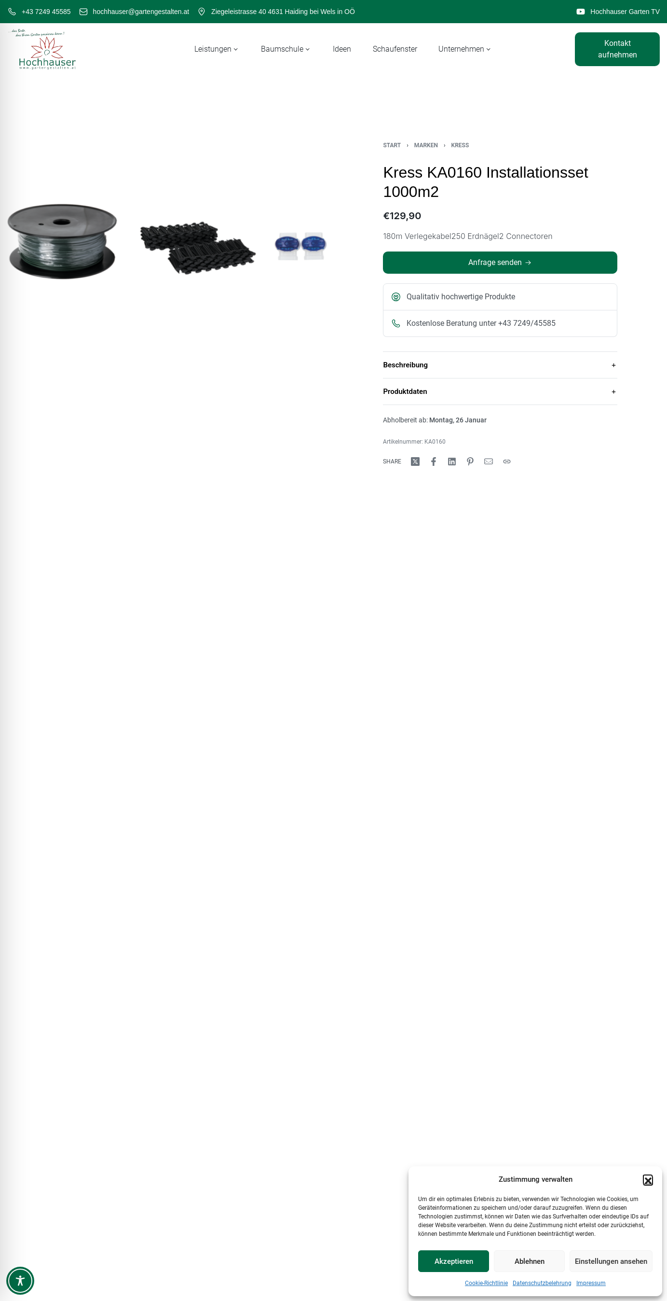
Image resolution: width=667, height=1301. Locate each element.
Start (392, 145)
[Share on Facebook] (433, 461)
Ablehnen (529, 1261)
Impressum (591, 1283)
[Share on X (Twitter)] (415, 461)
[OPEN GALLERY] (167, 242)
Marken (426, 145)
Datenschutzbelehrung (542, 1283)
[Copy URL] (507, 461)
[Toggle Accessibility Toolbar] (20, 1281)
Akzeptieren (454, 1261)
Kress (460, 145)
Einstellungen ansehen (611, 1261)
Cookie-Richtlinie (486, 1283)
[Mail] (488, 461)
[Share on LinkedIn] (452, 461)
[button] (648, 1179)
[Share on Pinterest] (470, 461)
